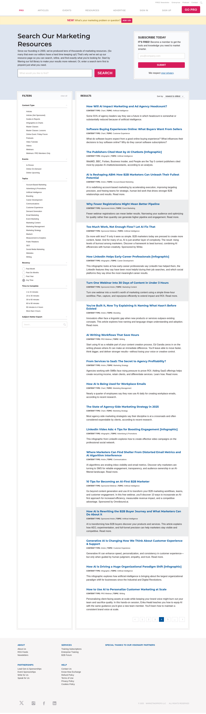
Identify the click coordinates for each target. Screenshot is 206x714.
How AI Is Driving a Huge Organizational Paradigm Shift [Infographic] (134, 567)
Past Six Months (32, 274)
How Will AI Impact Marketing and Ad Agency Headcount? (126, 107)
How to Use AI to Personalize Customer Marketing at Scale (126, 590)
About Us (22, 650)
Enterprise (176, 3)
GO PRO (191, 10)
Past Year (30, 278)
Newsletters (23, 656)
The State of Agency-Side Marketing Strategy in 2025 (122, 407)
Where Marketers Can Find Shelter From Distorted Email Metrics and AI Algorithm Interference (133, 455)
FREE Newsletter (162, 3)
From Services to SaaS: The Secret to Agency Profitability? (126, 362)
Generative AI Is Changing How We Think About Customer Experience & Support (134, 543)
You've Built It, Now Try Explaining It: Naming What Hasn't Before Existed (131, 308)
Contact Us (66, 670)
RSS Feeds (23, 653)
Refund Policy (67, 676)
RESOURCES (92, 11)
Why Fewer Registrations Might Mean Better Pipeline (123, 205)
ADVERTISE (119, 11)
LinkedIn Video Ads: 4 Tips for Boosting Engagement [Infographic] (132, 430)
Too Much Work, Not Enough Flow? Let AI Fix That (120, 228)
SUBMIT (161, 66)
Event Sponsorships (27, 673)
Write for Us (23, 676)
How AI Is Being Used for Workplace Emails (116, 385)
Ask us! (127, 21)
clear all (64, 97)
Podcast (185, 3)
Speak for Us (23, 679)
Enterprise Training (70, 653)
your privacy (167, 74)
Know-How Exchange (71, 673)
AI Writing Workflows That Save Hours (112, 336)
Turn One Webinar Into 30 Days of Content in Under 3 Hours (127, 284)
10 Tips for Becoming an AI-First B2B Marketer (117, 482)
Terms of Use (67, 679)
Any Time (29, 281)
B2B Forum (66, 656)
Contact (195, 3)
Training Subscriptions (71, 650)
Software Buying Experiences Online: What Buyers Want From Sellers (134, 130)
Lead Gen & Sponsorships (29, 670)
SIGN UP (166, 11)
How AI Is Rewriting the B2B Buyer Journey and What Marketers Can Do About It (133, 514)
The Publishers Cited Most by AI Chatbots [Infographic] (124, 153)
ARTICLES (43, 11)
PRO (21, 11)
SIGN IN (144, 11)
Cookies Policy (68, 685)
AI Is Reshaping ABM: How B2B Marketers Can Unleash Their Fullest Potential (132, 177)
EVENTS (67, 11)
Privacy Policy (67, 682)
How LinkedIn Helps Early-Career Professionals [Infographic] (127, 257)
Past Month (30, 270)
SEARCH (105, 74)
